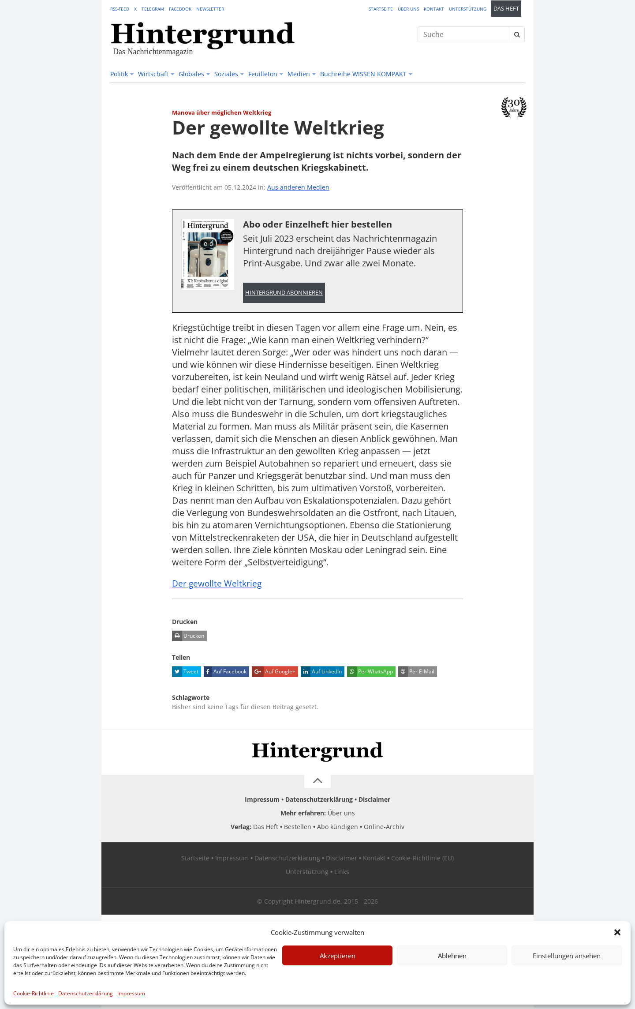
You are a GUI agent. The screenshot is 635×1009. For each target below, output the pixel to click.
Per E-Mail (416, 672)
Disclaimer (374, 800)
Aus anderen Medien (298, 187)
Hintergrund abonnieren (284, 293)
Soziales (226, 74)
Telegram (153, 9)
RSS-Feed (119, 9)
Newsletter (210, 9)
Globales (191, 74)
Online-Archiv (384, 827)
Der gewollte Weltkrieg (218, 584)
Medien (299, 74)
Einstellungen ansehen (567, 955)
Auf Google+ (273, 672)
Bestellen (297, 827)
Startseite (381, 9)
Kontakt (434, 9)
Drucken (188, 637)
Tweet (185, 672)
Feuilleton (262, 74)
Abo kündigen (337, 827)
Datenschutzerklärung (85, 993)
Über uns (408, 9)
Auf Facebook (225, 672)
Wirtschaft (153, 74)
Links (341, 872)
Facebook (180, 9)
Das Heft (506, 8)
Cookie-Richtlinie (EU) (422, 859)
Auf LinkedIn (321, 672)
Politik (119, 74)
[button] (617, 932)
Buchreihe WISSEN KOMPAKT (363, 74)
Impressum (131, 993)
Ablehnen (452, 955)
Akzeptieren (337, 955)
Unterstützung (467, 9)
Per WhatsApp (370, 672)
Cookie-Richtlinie (33, 993)
